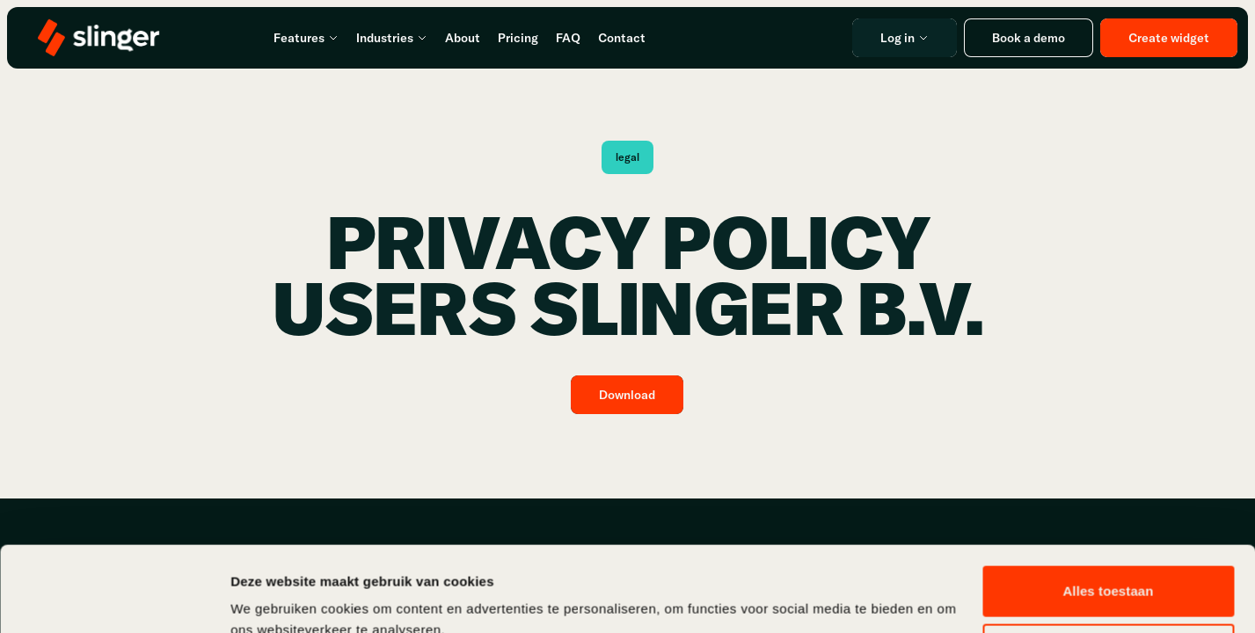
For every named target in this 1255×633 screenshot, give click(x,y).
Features (306, 38)
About (462, 38)
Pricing (518, 38)
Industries (391, 38)
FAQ (568, 38)
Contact (622, 38)
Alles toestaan (1107, 511)
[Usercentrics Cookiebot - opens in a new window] (114, 599)
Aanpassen (1108, 568)
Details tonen (272, 598)
